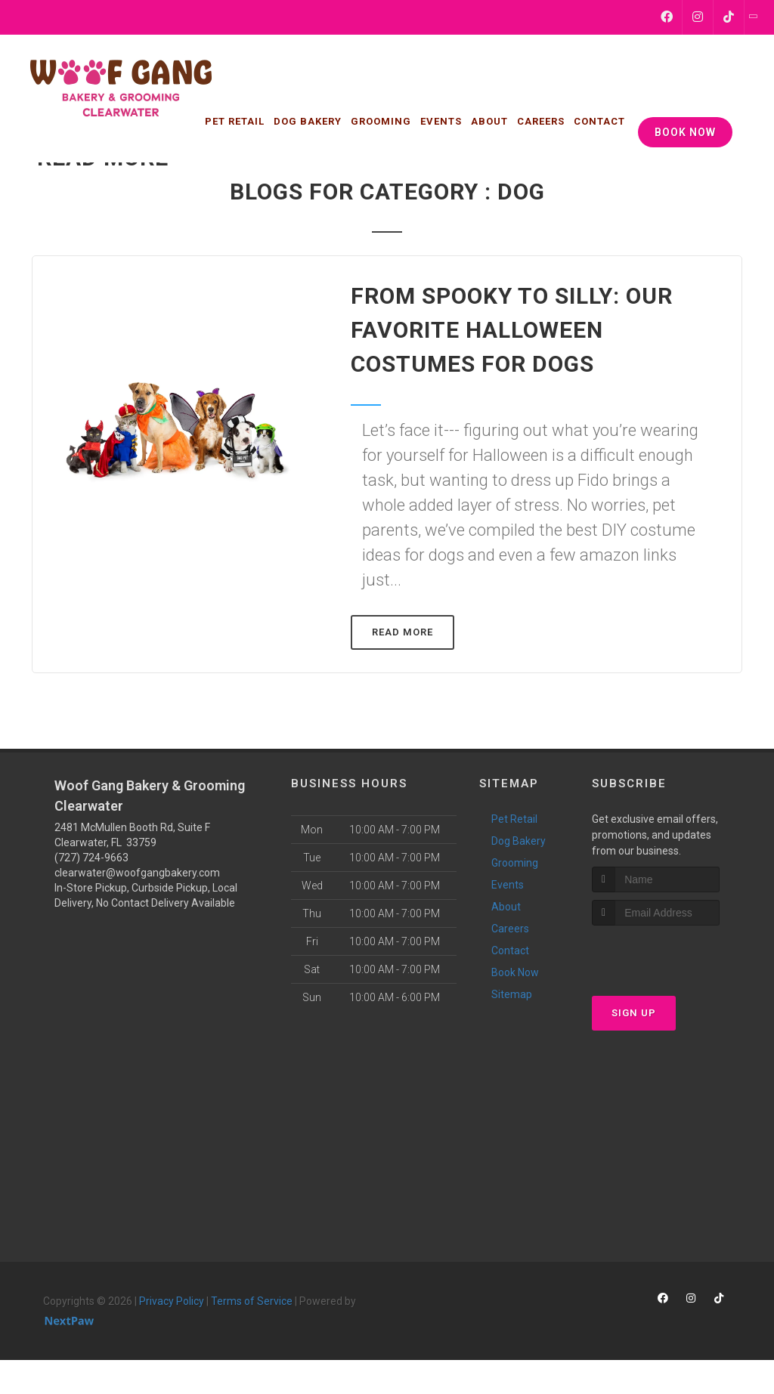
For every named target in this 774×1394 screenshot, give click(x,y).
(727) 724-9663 (91, 858)
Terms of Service (252, 1301)
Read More (402, 632)
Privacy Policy (171, 1301)
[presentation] (672, 954)
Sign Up (633, 1012)
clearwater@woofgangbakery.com (137, 873)
